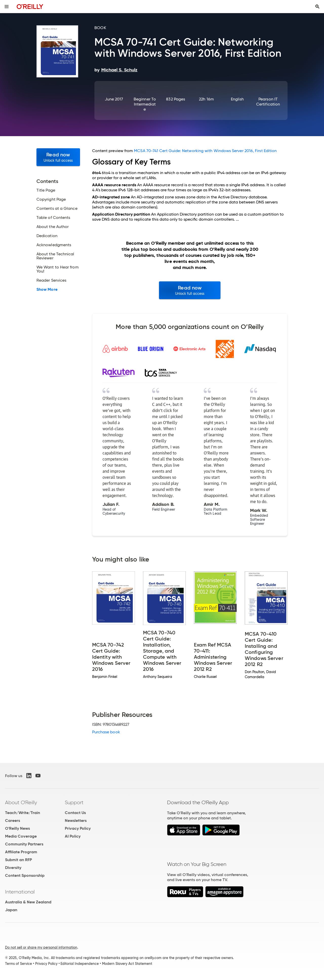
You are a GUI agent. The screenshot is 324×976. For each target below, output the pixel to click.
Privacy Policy (78, 828)
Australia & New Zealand (28, 902)
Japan (11, 909)
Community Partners (24, 844)
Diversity (13, 867)
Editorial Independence (79, 963)
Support (74, 802)
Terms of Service (18, 963)
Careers (12, 820)
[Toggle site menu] (7, 7)
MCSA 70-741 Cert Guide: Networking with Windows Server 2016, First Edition (205, 150)
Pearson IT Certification (268, 102)
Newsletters (76, 820)
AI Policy (72, 836)
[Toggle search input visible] (317, 7)
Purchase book (106, 732)
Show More (46, 289)
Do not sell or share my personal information (41, 947)
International (20, 892)
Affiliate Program (21, 852)
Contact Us (75, 812)
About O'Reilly (21, 802)
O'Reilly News (17, 828)
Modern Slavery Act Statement (127, 963)
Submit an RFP (18, 859)
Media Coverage (21, 836)
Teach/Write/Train (22, 812)
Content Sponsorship (25, 875)
